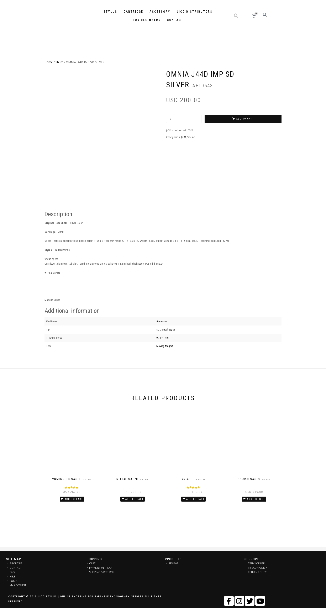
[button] (236, 16)
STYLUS (110, 11)
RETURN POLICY (257, 572)
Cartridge (133, 11)
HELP (13, 576)
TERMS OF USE (256, 563)
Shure (59, 62)
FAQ (12, 572)
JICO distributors (194, 11)
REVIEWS (173, 563)
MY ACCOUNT (18, 585)
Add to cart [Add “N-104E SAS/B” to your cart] (134, 499)
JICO (183, 137)
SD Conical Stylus (165, 329)
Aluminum (161, 321)
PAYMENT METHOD (100, 568)
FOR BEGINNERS (147, 20)
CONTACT (16, 568)
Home (48, 62)
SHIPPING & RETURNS (101, 572)
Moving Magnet (164, 346)
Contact (175, 20)
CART (92, 563)
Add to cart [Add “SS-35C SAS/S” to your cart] (256, 499)
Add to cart (245, 118)
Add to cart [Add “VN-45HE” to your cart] (195, 499)
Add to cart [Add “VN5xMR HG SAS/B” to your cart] (74, 499)
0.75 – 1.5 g (162, 337)
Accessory (159, 11)
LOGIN (13, 581)
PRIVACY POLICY (257, 568)
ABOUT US (16, 563)
